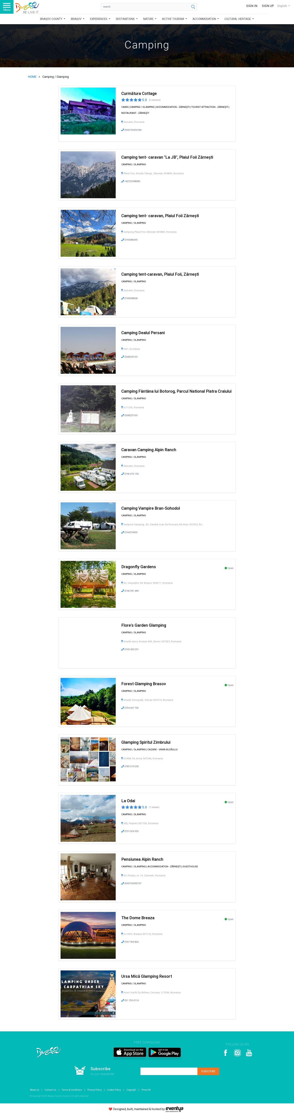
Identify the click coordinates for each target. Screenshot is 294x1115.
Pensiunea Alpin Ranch (142, 859)
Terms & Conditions (72, 1090)
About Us (34, 1090)
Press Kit (146, 1090)
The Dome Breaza (137, 917)
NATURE (148, 19)
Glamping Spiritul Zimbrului (145, 742)
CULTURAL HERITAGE (238, 19)
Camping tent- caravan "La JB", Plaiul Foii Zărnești (167, 157)
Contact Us (50, 1090)
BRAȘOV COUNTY (51, 19)
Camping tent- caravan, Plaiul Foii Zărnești (160, 215)
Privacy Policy (94, 1090)
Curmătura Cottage (139, 93)
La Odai (128, 800)
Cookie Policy (114, 1090)
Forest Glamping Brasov (143, 683)
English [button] (282, 6)
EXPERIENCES (99, 19)
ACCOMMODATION (205, 19)
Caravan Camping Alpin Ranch (148, 449)
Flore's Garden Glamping (143, 625)
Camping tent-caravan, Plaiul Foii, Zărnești (160, 274)
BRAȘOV (76, 19)
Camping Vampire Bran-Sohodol (150, 508)
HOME (32, 77)
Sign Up (268, 6)
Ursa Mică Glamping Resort (146, 976)
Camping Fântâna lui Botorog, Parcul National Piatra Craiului (176, 391)
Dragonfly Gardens (138, 566)
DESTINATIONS (125, 19)
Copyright (131, 1090)
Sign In (251, 6)
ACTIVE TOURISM (173, 19)
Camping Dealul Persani (143, 332)
